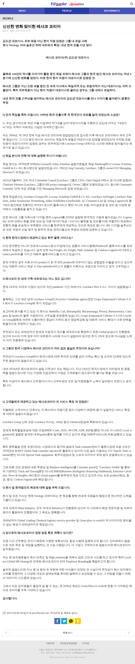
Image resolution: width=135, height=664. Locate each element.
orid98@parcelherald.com (83, 652)
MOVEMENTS (112, 11)
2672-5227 (50, 652)
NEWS (22, 11)
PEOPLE (67, 11)
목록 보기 (67, 632)
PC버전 (85, 643)
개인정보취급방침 (68, 643)
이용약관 (50, 643)
